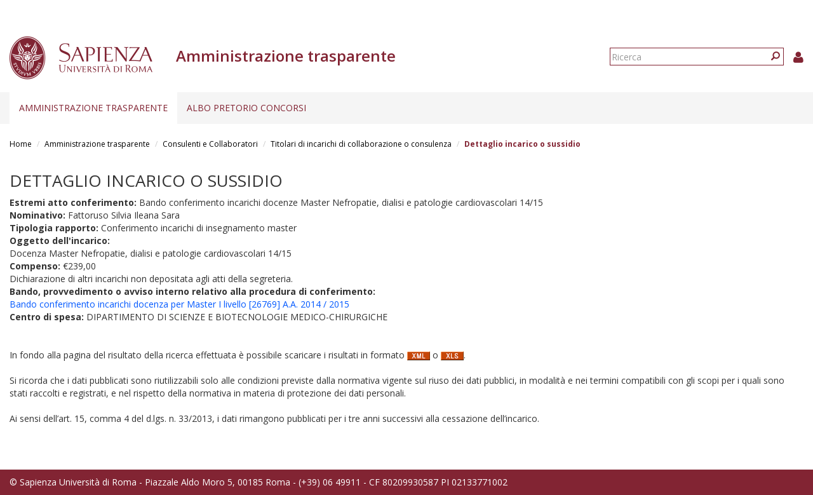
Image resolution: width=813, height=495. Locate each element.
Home (21, 144)
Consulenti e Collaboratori (210, 144)
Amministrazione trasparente (93, 108)
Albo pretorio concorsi (246, 108)
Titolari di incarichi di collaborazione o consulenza (361, 144)
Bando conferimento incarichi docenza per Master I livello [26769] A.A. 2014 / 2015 (179, 304)
